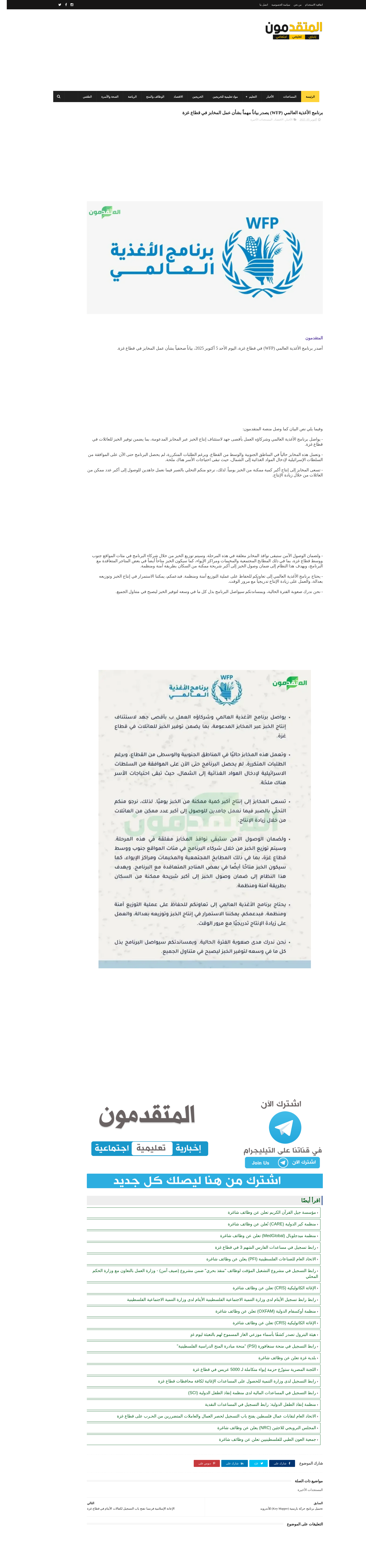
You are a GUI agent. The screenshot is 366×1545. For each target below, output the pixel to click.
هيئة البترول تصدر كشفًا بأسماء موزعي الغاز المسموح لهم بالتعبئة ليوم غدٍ (246, 1269)
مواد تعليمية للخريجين (221, 96)
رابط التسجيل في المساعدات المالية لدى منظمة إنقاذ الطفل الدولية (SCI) (245, 1327)
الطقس (84, 96)
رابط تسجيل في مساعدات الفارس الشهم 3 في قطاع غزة (258, 1176)
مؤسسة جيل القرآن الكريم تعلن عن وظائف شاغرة (265, 1141)
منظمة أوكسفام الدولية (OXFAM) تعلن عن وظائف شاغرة (259, 1245)
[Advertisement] (135, 50)
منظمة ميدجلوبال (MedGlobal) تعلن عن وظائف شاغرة (261, 1164)
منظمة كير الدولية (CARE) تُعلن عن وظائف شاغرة (265, 1153)
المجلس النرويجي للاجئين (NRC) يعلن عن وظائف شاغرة (260, 1368)
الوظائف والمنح (152, 96)
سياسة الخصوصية (274, 4)
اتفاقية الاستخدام (307, 4)
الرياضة (129, 96)
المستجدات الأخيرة (255, 129)
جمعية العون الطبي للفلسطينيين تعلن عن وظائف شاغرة (260, 1379)
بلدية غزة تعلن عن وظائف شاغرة (280, 1292)
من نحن (291, 4)
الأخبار (266, 96)
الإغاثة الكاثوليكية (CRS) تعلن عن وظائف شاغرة (267, 1216)
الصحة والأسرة (106, 96)
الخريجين (194, 96)
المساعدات (286, 96)
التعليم (249, 96)
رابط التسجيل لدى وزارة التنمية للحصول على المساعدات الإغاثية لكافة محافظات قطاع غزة (230, 1315)
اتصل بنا (257, 4)
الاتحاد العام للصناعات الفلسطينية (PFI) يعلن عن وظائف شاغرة (254, 1188)
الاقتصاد (174, 96)
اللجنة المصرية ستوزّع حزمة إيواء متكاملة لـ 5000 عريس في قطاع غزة (247, 1304)
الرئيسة (307, 96)
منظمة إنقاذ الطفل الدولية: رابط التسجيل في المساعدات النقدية (253, 1339)
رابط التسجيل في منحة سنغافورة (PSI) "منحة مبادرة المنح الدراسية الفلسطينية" (239, 1280)
